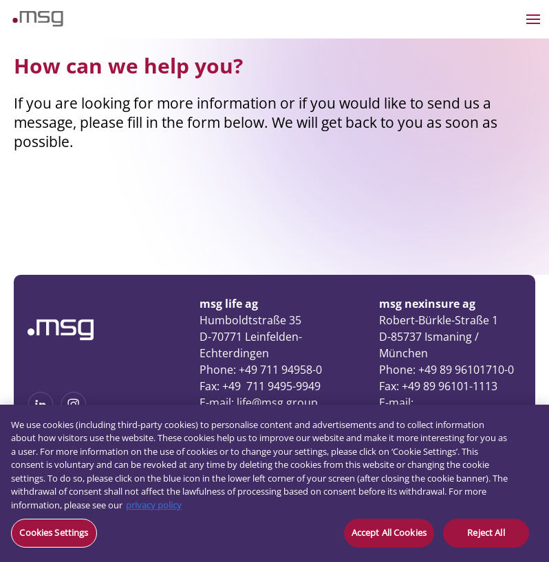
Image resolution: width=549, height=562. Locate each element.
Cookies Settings (53, 532)
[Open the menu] (533, 19)
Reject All (485, 532)
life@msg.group (277, 402)
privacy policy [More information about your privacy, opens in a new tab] (154, 505)
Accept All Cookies (389, 532)
